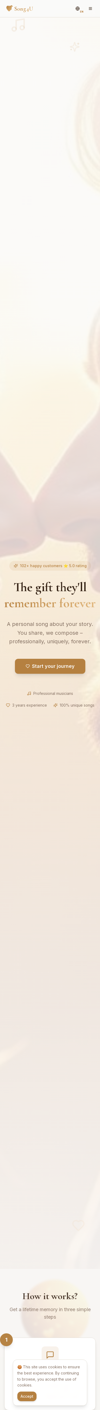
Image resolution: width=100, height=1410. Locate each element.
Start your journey (50, 666)
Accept (27, 1396)
